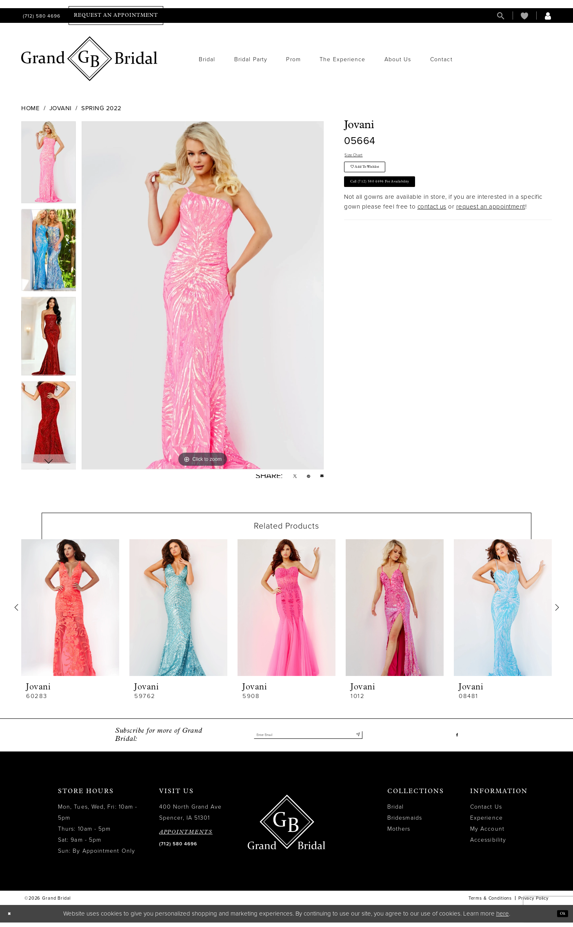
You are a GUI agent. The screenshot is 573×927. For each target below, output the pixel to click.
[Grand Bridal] (89, 58)
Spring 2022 (101, 108)
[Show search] (501, 16)
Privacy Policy (533, 902)
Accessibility (488, 844)
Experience (486, 822)
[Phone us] (41, 16)
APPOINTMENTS (186, 836)
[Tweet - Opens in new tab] (285, 478)
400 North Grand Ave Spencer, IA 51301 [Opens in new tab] (190, 817)
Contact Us (486, 811)
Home (30, 108)
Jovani (60, 108)
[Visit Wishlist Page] (524, 16)
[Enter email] (308, 739)
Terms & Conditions (490, 902)
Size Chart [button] (359, 157)
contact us (432, 225)
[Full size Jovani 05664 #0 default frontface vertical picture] (202, 295)
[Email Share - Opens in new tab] (320, 478)
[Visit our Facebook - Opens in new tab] (455, 740)
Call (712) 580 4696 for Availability (400, 197)
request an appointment (490, 225)
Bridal (395, 811)
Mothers (399, 833)
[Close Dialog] (12, 918)
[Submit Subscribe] (356, 739)
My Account (487, 833)
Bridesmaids (404, 822)
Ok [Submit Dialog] (559, 918)
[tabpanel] (48, 165)
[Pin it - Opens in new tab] (303, 478)
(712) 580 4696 (178, 848)
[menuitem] (41, 16)
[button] (548, 16)
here (502, 918)
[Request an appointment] (116, 15)
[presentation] (70, 612)
